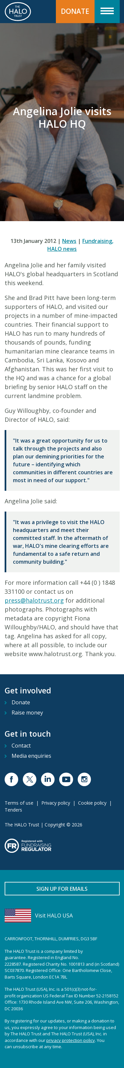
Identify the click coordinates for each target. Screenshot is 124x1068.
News (69, 241)
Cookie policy (92, 803)
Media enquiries (31, 755)
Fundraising (97, 241)
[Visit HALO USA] (62, 915)
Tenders (13, 810)
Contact (21, 745)
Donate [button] (75, 11)
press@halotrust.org (34, 600)
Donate (21, 702)
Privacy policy (55, 803)
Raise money (27, 712)
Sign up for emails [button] (62, 888)
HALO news (62, 248)
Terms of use (19, 803)
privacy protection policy (70, 1040)
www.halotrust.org (55, 654)
